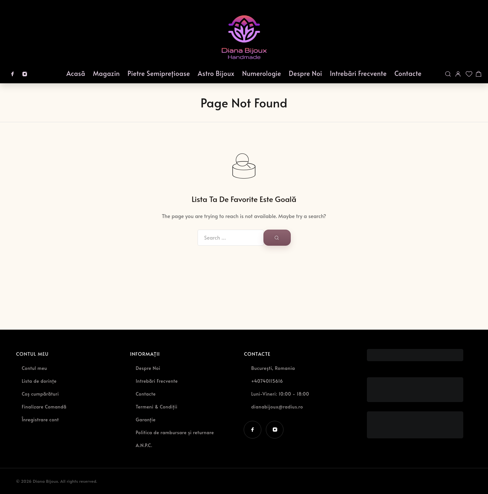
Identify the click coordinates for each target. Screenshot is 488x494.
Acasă (76, 73)
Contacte (408, 73)
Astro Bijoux (216, 73)
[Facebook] (12, 74)
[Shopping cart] (479, 74)
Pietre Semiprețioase (159, 73)
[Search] (448, 74)
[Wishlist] (468, 74)
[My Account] (458, 74)
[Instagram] (25, 74)
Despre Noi (305, 73)
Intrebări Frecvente (358, 73)
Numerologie (261, 73)
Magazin (106, 73)
